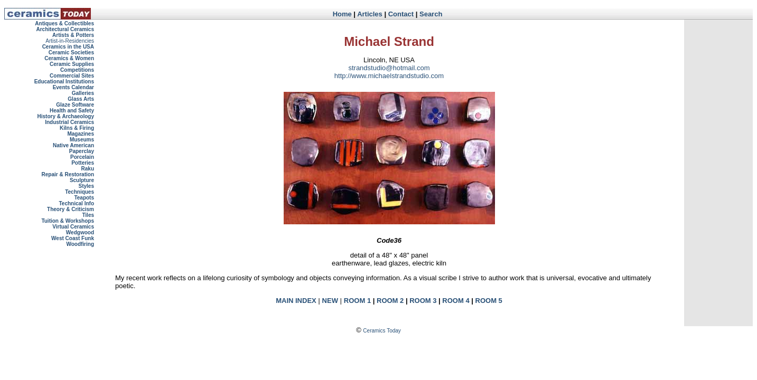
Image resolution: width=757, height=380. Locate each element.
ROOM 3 (422, 301)
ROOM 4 (455, 301)
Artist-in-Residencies (69, 41)
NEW (330, 301)
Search (430, 14)
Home (342, 14)
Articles (369, 14)
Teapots (84, 198)
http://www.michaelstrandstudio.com (389, 76)
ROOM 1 (357, 301)
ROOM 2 (390, 301)
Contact (401, 14)
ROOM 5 (488, 301)
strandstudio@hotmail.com (388, 68)
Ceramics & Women (69, 58)
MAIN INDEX (296, 301)
